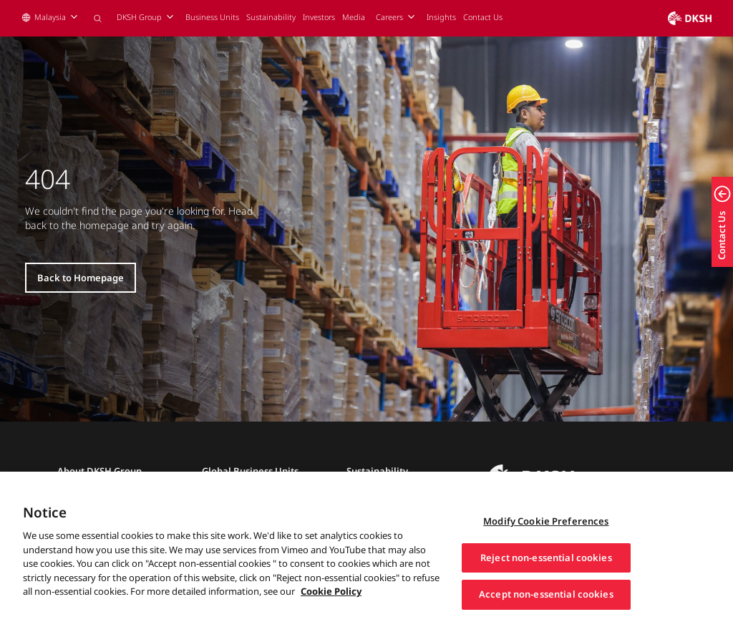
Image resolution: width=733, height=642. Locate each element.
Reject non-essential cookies (546, 576)
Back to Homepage (80, 277)
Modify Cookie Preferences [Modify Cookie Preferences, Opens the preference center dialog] (545, 539)
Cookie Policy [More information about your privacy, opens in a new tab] (331, 609)
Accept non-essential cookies (546, 612)
